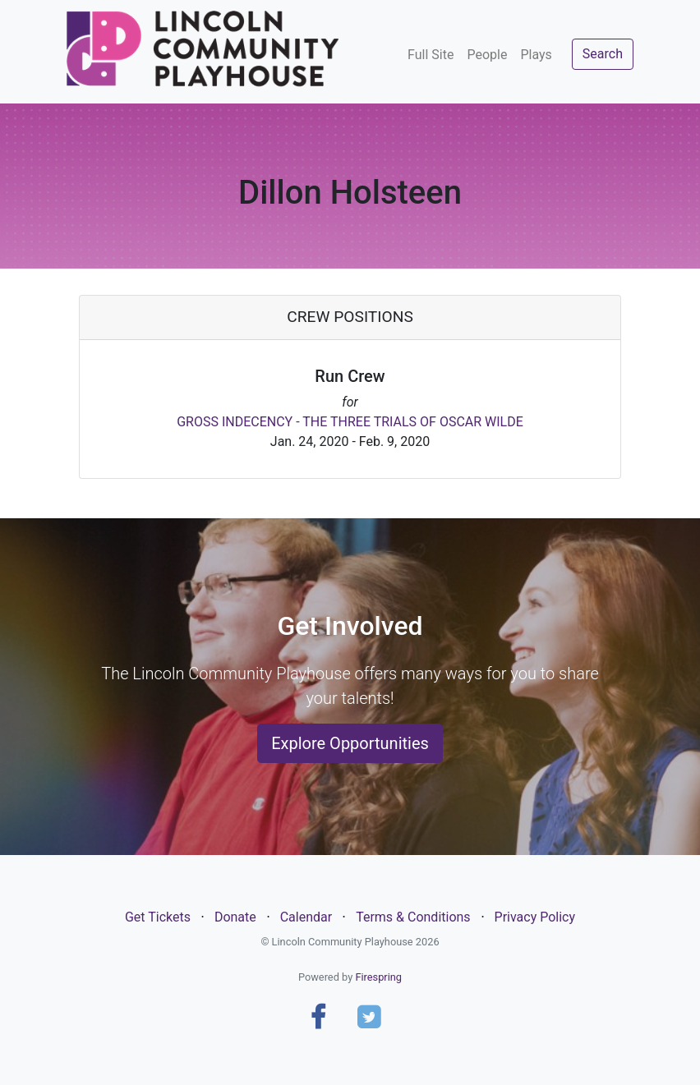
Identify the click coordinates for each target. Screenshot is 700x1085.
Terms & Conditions (413, 917)
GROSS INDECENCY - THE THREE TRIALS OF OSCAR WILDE (350, 422)
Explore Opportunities (350, 743)
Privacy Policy (535, 917)
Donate (235, 917)
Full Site (431, 54)
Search (603, 54)
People (487, 54)
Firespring (378, 977)
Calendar (306, 917)
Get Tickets (158, 917)
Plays (535, 54)
